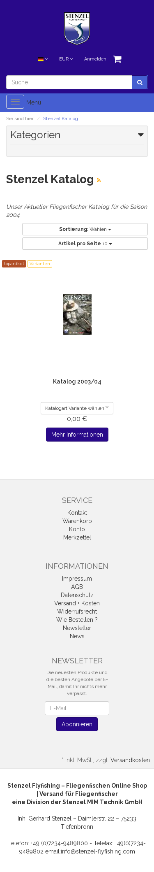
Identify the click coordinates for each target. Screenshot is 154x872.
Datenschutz (77, 595)
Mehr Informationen (77, 434)
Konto (77, 529)
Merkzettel (77, 537)
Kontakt (77, 512)
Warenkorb (77, 521)
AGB (77, 587)
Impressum (77, 578)
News (77, 636)
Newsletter (77, 628)
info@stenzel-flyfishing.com (98, 851)
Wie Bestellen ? (77, 619)
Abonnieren (77, 724)
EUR (66, 59)
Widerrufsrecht (77, 611)
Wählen (85, 229)
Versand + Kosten (77, 603)
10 (85, 243)
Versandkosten (130, 760)
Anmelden (95, 59)
